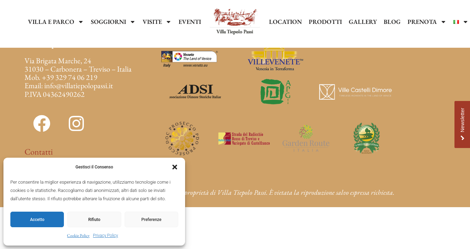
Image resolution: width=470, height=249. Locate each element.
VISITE (157, 22)
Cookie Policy (78, 235)
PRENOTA (427, 22)
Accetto (37, 219)
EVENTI (190, 22)
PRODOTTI (325, 22)
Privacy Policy (105, 235)
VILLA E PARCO (56, 22)
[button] (174, 167)
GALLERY (363, 22)
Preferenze (151, 219)
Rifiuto (94, 219)
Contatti (39, 151)
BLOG (392, 22)
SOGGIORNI (113, 22)
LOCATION (285, 22)
